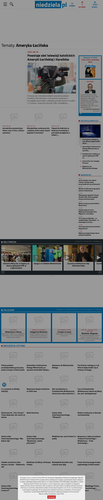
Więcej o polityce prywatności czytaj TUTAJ (51, 494)
